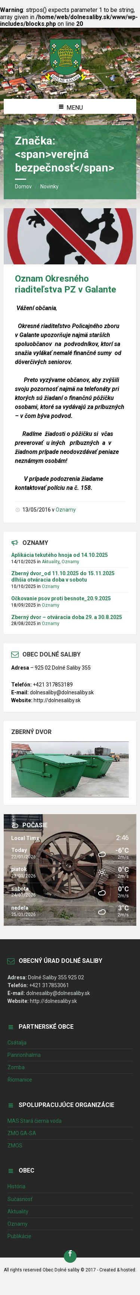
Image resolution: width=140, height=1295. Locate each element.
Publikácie (19, 1236)
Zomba (16, 1067)
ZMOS (14, 1146)
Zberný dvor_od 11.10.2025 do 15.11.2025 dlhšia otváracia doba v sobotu (63, 576)
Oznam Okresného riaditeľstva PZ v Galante (65, 284)
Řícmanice (19, 1080)
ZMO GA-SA (21, 1133)
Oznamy (66, 510)
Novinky (49, 186)
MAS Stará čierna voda (34, 1121)
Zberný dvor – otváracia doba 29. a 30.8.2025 (66, 617)
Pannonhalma (24, 1055)
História (16, 1186)
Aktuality (50, 561)
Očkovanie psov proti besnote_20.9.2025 (61, 598)
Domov (23, 186)
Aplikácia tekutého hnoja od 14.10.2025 (59, 555)
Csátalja (17, 1043)
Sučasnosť (19, 1199)
